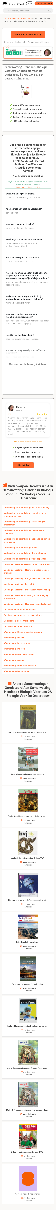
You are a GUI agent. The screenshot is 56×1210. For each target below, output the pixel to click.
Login (30, 3)
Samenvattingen (24, 18)
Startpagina (9, 18)
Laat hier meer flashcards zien (28, 187)
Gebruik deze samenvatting (28, 34)
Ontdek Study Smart (44, 3)
